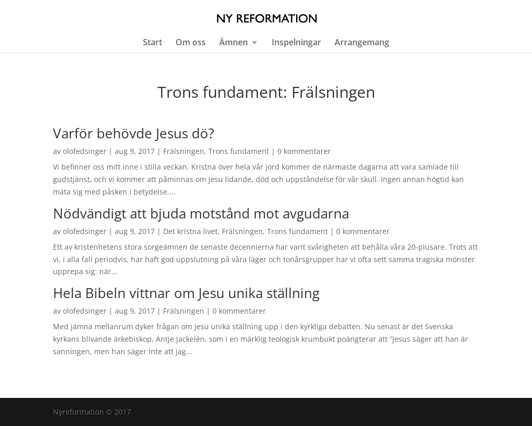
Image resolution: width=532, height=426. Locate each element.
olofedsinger (85, 151)
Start (152, 43)
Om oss (191, 43)
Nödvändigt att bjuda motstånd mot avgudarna (201, 213)
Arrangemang (362, 43)
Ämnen (233, 43)
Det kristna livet (190, 231)
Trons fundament (238, 151)
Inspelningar (296, 43)
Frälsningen (183, 151)
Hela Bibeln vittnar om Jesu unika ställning (186, 292)
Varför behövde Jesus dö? (133, 133)
